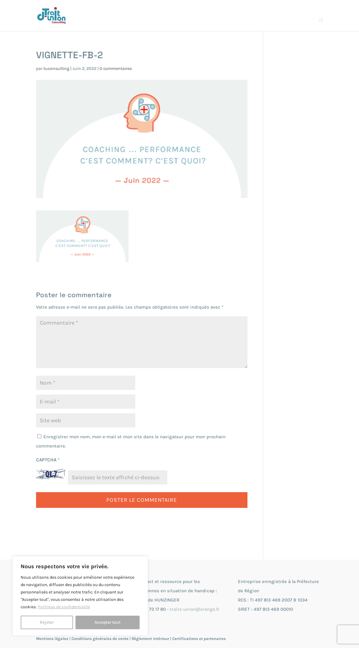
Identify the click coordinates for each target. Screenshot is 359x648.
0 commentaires (116, 68)
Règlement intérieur (150, 638)
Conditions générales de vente (100, 638)
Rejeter (47, 622)
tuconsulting (56, 68)
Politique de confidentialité (64, 607)
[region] (80, 596)
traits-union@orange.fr (194, 609)
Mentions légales (52, 638)
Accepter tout (107, 622)
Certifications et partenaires (199, 638)
